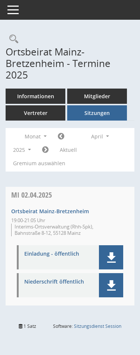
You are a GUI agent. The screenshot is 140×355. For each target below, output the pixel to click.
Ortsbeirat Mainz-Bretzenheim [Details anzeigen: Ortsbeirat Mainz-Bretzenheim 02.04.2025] (50, 211)
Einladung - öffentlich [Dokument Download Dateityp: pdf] (51, 254)
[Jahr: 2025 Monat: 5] (45, 150)
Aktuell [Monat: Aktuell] (68, 149)
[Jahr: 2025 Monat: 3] (61, 136)
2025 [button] (22, 149)
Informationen (35, 96)
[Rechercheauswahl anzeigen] (12, 39)
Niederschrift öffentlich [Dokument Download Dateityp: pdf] (54, 282)
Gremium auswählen (39, 163)
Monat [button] (36, 136)
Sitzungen (97, 112)
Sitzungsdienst (97, 326)
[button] (111, 257)
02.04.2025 (31, 195)
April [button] (100, 136)
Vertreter (35, 112)
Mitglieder (97, 96)
